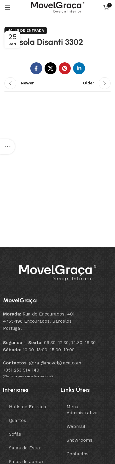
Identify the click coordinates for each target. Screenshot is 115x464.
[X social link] (50, 68)
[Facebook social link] (36, 68)
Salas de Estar (25, 448)
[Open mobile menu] (7, 7)
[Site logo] (57, 7)
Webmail (76, 426)
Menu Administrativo (82, 409)
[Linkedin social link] (79, 68)
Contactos (78, 454)
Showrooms (79, 440)
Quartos (17, 420)
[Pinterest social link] (65, 68)
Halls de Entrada (25, 30)
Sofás (15, 434)
